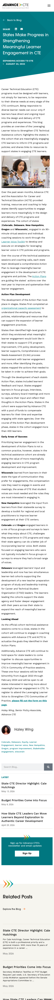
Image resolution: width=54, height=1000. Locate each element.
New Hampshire (37, 745)
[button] (49, 6)
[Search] (48, 767)
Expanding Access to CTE (18, 61)
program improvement (21, 748)
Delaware (16, 742)
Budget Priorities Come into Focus (24, 800)
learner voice (21, 745)
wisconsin (20, 751)
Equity (25, 742)
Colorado (5, 742)
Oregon (4, 748)
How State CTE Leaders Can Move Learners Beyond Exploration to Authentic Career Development (24, 817)
